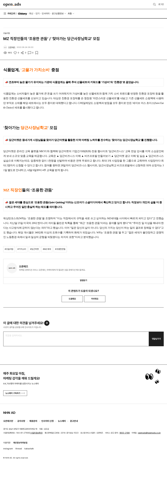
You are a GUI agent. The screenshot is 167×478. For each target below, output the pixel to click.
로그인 (161, 4)
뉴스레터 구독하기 (15, 393)
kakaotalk (29, 448)
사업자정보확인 (36, 433)
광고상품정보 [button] (58, 13)
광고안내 (74, 421)
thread (18, 448)
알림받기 (83, 280)
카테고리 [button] (9, 13)
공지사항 (21, 421)
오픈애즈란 (8, 421)
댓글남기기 (156, 339)
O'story (22, 14)
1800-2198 (124, 433)
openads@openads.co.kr (149, 433)
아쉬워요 (94, 299)
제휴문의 (33, 421)
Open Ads (12, 5)
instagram (8, 448)
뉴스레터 (62, 421)
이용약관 (6, 443)
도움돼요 (72, 299)
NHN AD (9, 413)
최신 (31, 13)
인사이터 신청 (47, 421)
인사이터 (46, 13)
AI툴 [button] (70, 13)
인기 (37, 13)
